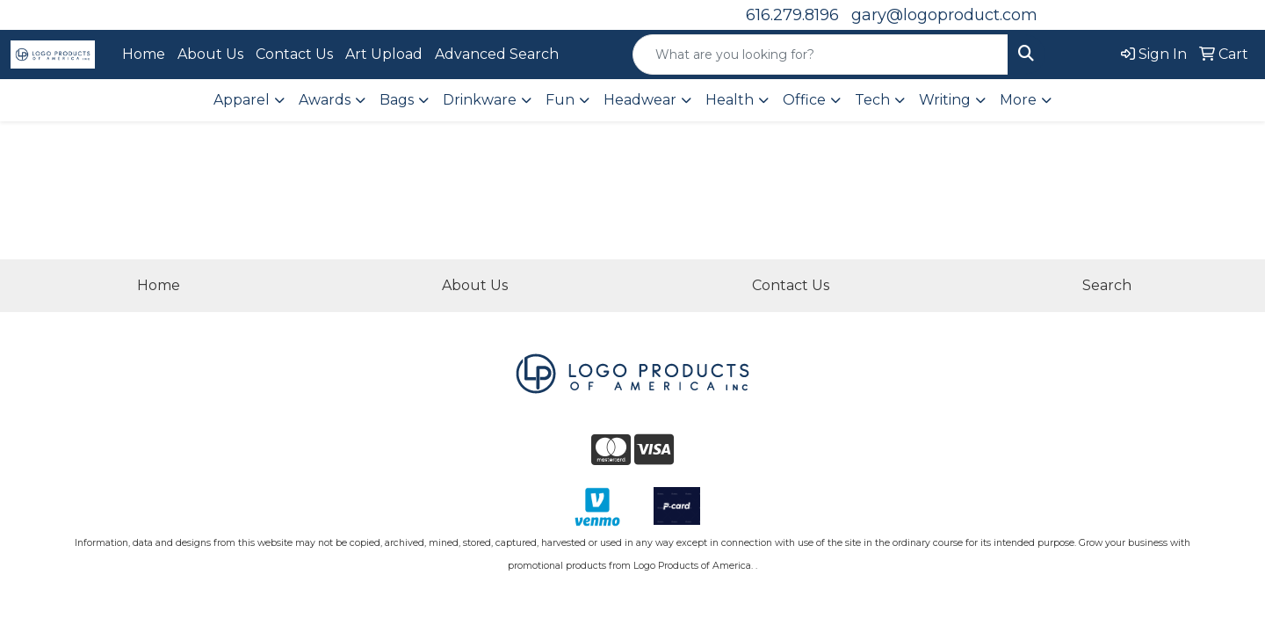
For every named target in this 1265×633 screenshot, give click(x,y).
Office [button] (804, 99)
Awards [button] (325, 99)
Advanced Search (497, 54)
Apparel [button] (241, 99)
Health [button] (729, 99)
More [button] (1018, 99)
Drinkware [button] (480, 99)
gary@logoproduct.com (944, 15)
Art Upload (384, 54)
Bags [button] (397, 99)
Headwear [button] (640, 99)
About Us (210, 54)
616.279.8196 (792, 15)
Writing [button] (945, 99)
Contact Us (294, 54)
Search (1106, 285)
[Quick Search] (820, 54)
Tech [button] (872, 99)
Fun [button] (560, 99)
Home (143, 54)
